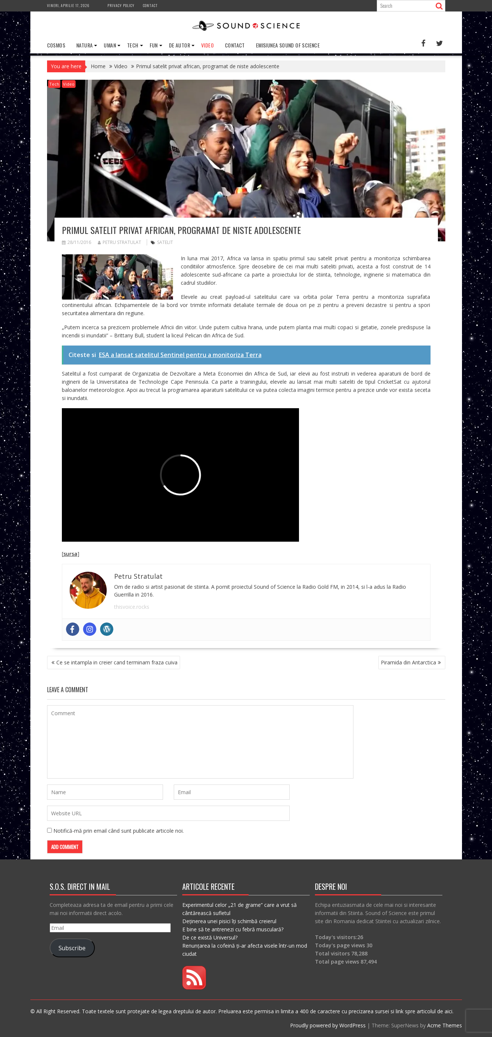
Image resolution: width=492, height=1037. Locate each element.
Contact (150, 5)
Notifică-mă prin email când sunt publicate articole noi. (118, 830)
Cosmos (56, 45)
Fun (154, 45)
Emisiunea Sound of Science (288, 45)
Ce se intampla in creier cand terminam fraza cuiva (116, 662)
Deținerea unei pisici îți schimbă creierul (229, 921)
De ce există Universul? (209, 937)
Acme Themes (444, 1025)
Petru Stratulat (119, 242)
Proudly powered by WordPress (328, 1025)
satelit (165, 242)
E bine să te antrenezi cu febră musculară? (232, 929)
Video (207, 45)
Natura (84, 45)
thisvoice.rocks (131, 606)
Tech (133, 45)
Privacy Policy (120, 5)
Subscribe (72, 948)
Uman (110, 45)
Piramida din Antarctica (408, 662)
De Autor (179, 45)
